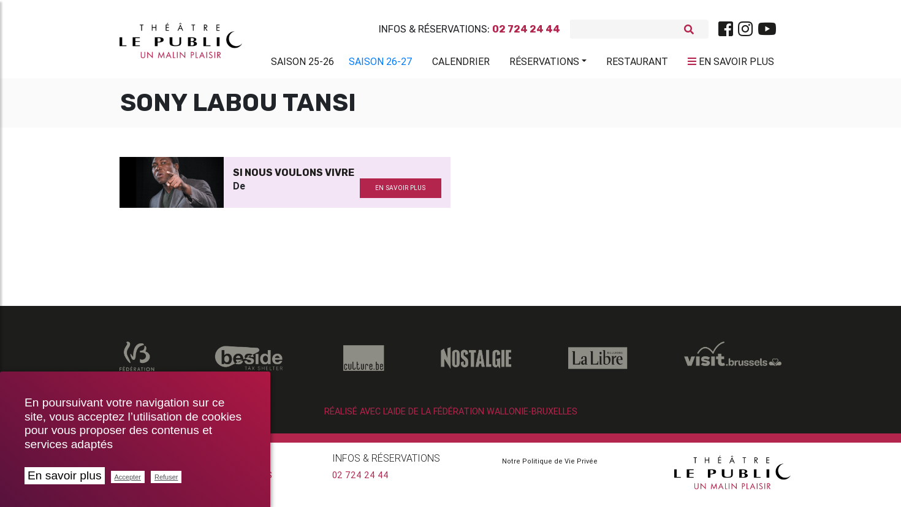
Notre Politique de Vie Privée (550, 466)
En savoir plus (65, 475)
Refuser (166, 477)
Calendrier (461, 64)
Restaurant (637, 64)
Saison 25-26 (302, 64)
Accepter (128, 477)
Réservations (544, 64)
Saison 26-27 (380, 64)
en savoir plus (400, 193)
